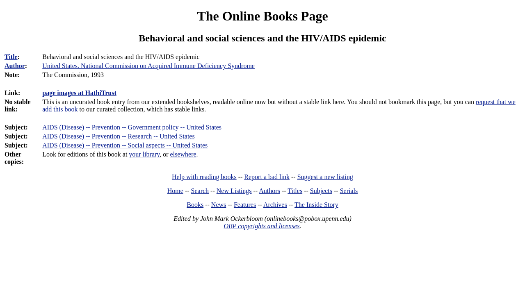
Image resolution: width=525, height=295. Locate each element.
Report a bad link (267, 176)
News (218, 204)
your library (144, 154)
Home (175, 190)
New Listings (234, 190)
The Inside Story (316, 204)
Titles (295, 190)
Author (15, 65)
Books (195, 204)
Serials (349, 190)
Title (11, 56)
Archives (275, 204)
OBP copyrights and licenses (261, 225)
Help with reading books (204, 176)
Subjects (321, 190)
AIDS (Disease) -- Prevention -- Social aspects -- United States (125, 145)
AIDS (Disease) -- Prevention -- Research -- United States (118, 136)
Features (245, 204)
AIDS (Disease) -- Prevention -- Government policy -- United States (131, 127)
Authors (269, 190)
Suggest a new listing (325, 176)
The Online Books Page (262, 16)
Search (200, 190)
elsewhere (183, 154)
